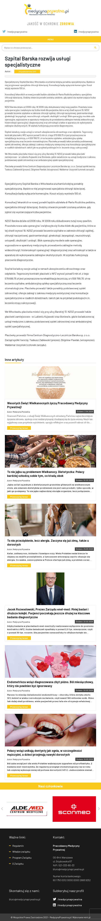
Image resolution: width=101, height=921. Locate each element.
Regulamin (18, 845)
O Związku (18, 863)
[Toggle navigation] (50, 39)
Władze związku (21, 851)
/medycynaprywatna (14, 31)
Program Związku (22, 857)
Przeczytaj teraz (19, 428)
